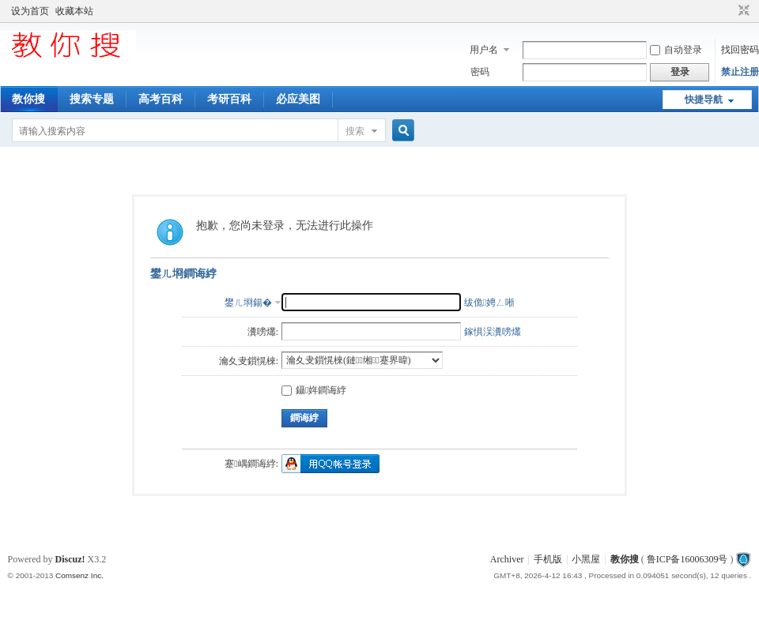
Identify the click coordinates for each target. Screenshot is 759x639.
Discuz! (70, 559)
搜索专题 (92, 99)
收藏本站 (74, 11)
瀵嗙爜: (262, 331)
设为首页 (30, 11)
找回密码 (740, 49)
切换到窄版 (742, 11)
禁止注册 (740, 71)
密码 (479, 71)
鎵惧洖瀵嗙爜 (492, 331)
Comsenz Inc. (79, 575)
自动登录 (676, 49)
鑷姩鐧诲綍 (313, 390)
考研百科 (229, 99)
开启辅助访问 (729, 11)
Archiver (507, 559)
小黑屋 (586, 559)
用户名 (484, 49)
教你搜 (28, 99)
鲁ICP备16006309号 (687, 559)
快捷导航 (704, 99)
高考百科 (160, 99)
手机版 (548, 559)
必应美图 (298, 99)
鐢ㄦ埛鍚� (248, 302)
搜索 (355, 131)
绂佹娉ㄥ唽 (489, 302)
